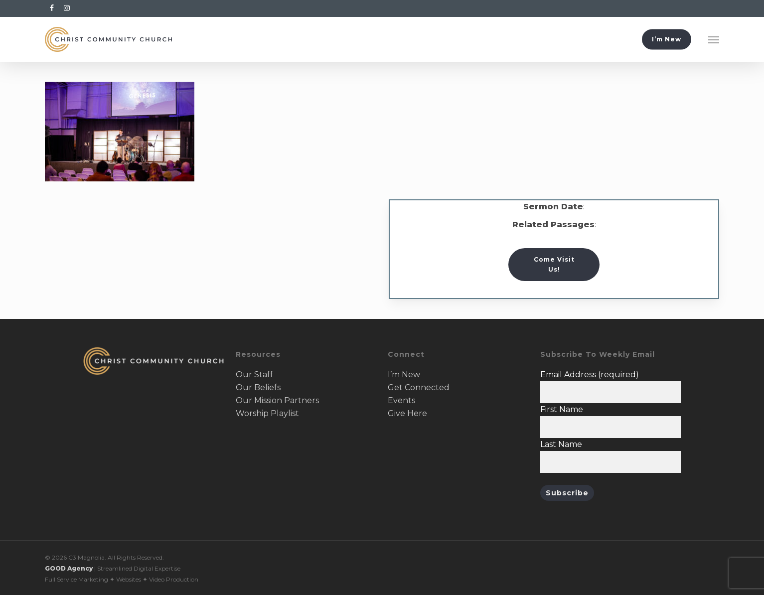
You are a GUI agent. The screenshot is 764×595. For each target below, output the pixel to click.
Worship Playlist (267, 413)
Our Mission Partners (277, 400)
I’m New (404, 374)
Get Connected (419, 387)
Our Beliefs (258, 387)
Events (401, 400)
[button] (713, 39)
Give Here (407, 413)
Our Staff (254, 374)
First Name (561, 409)
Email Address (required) (589, 374)
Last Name (561, 444)
